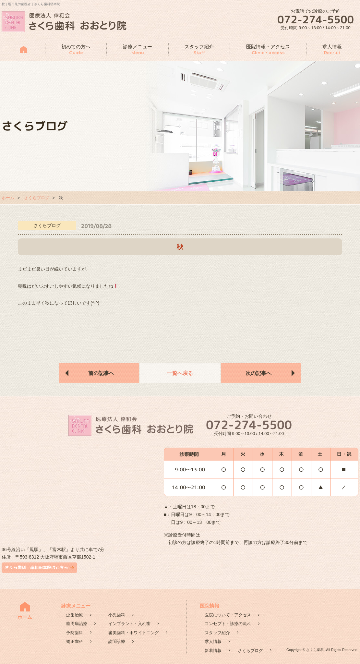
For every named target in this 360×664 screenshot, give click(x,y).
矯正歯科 (74, 641)
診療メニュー (137, 50)
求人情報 (332, 50)
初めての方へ (75, 50)
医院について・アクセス (228, 614)
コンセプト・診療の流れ (228, 623)
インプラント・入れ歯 (129, 623)
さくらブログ (36, 197)
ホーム (8, 197)
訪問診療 (116, 641)
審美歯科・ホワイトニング (133, 632)
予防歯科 (74, 632)
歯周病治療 (76, 623)
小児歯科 (116, 614)
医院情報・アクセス (268, 50)
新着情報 (213, 650)
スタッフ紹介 (199, 50)
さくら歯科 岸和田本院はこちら (36, 567)
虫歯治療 (74, 614)
